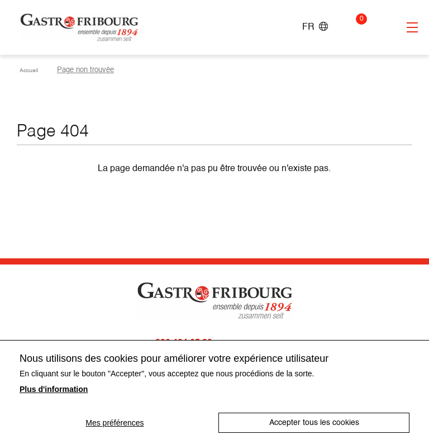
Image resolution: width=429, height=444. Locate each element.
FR (315, 27)
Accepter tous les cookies (315, 423)
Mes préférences (114, 422)
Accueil (32, 70)
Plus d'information (54, 389)
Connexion (380, 27)
